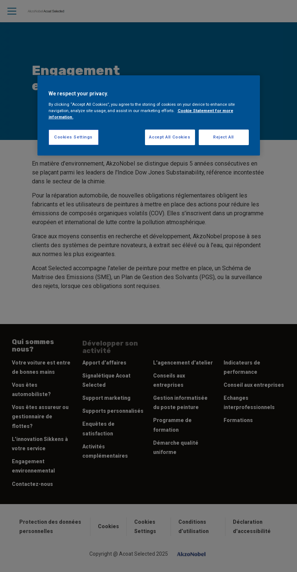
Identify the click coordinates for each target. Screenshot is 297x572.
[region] (148, 115)
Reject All (223, 137)
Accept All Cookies (169, 137)
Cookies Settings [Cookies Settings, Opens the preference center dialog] (73, 137)
